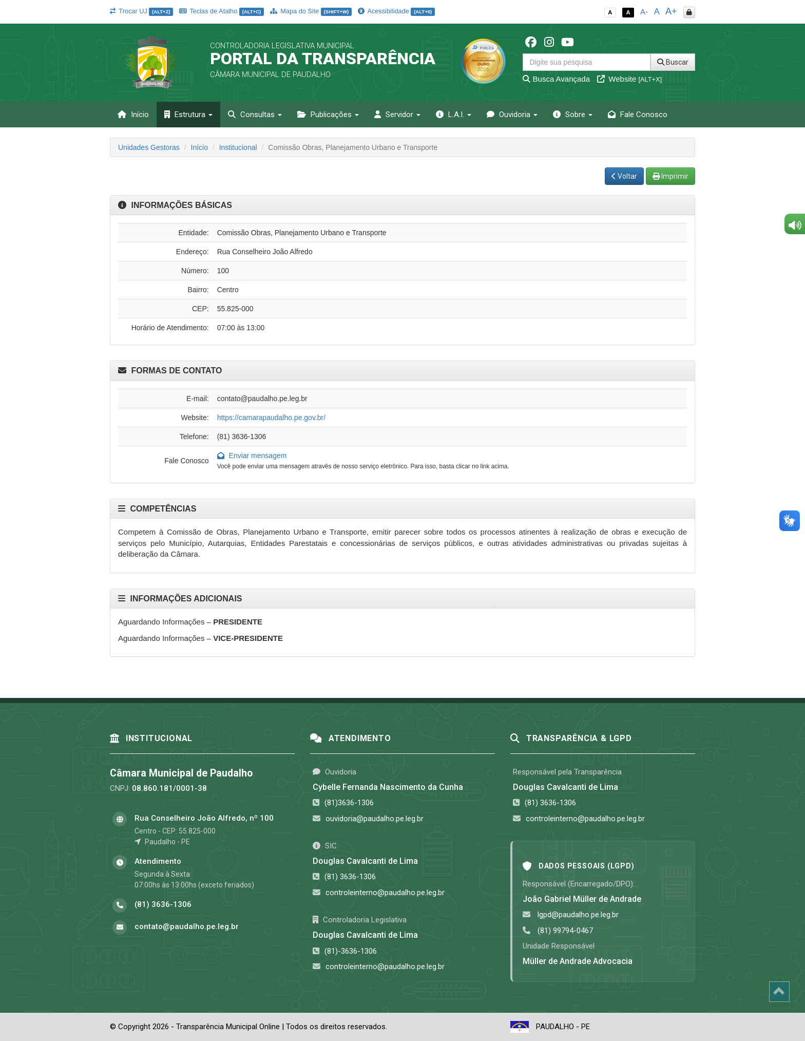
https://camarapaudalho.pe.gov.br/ (271, 417)
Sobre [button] (572, 114)
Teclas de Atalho (221, 11)
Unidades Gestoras (149, 147)
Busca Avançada (556, 78)
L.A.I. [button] (453, 114)
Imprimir (670, 176)
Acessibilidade (396, 11)
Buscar (672, 62)
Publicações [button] (328, 114)
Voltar (624, 176)
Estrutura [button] (188, 114)
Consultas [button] (255, 114)
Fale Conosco (637, 114)
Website (629, 78)
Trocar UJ (141, 11)
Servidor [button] (397, 114)
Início (133, 114)
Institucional (238, 147)
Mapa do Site (311, 11)
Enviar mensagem (252, 455)
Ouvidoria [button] (512, 114)
